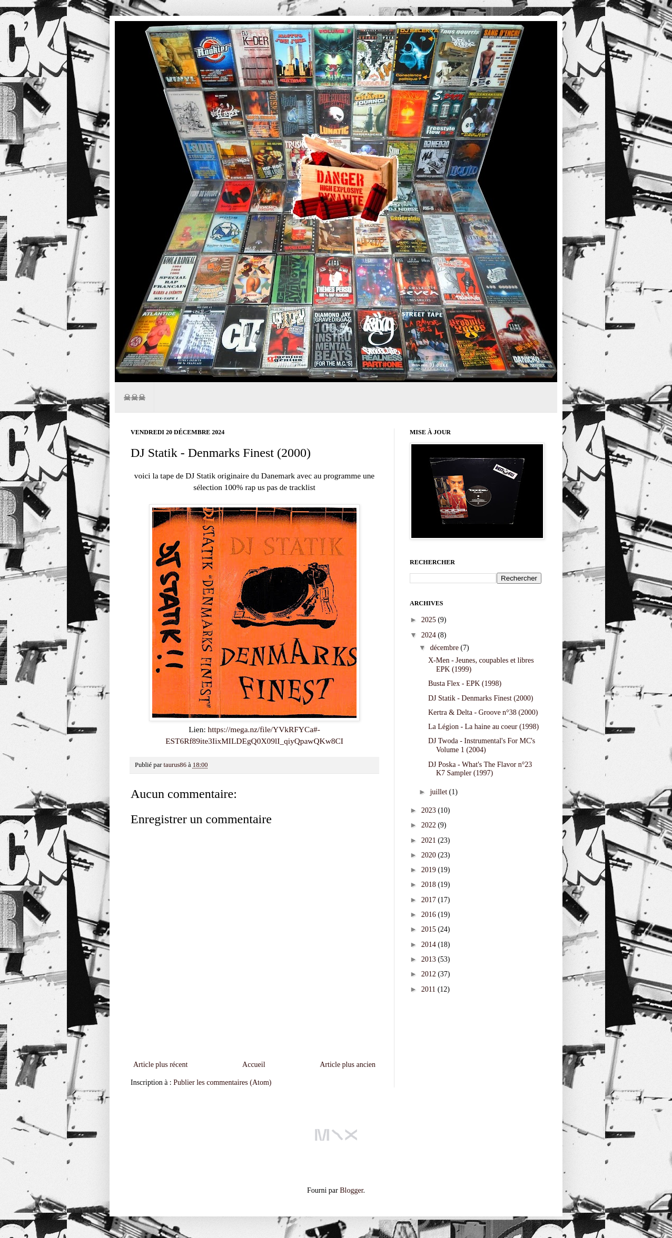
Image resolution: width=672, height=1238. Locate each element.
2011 (429, 989)
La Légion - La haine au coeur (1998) (483, 727)
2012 (429, 974)
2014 (429, 945)
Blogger (351, 1190)
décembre (445, 648)
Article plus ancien (347, 1065)
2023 (429, 810)
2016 (429, 914)
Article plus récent (160, 1065)
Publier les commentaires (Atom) (222, 1082)
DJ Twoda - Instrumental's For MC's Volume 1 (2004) (481, 745)
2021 (429, 840)
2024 (429, 635)
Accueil (253, 1065)
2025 (429, 620)
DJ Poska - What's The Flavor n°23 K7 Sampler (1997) (480, 769)
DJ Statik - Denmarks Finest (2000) (480, 698)
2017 (429, 900)
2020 (429, 855)
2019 (429, 870)
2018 (429, 884)
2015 (429, 929)
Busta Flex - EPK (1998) (464, 683)
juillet (439, 792)
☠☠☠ (134, 397)
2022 (429, 825)
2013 (429, 959)
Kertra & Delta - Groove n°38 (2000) (483, 712)
